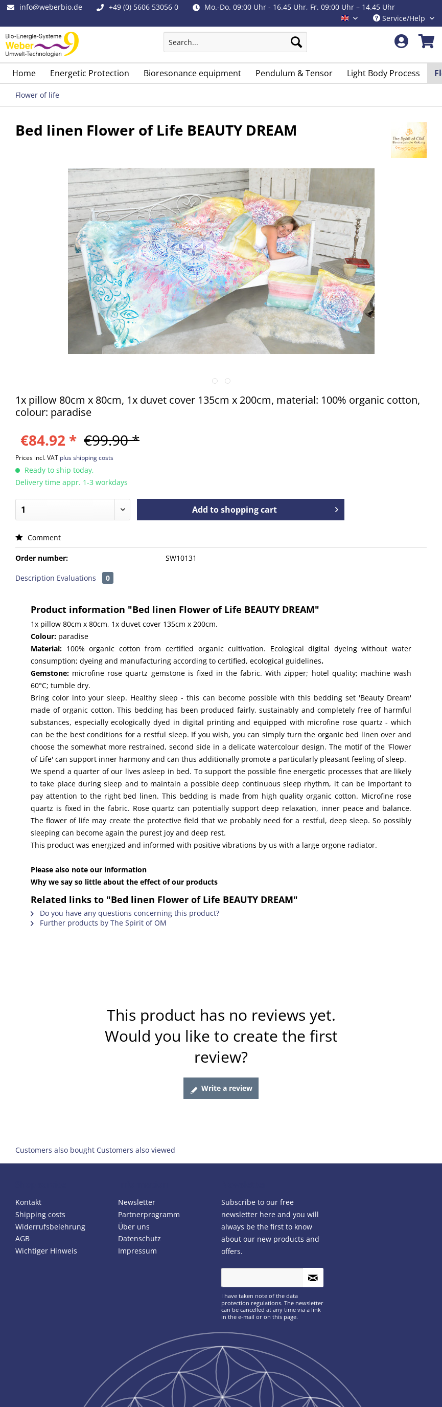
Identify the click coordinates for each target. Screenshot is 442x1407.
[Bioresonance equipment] (192, 73)
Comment (38, 537)
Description (35, 578)
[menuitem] (235, 47)
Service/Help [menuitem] (400, 18)
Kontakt (28, 1202)
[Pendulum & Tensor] (294, 73)
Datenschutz (139, 1238)
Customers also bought (55, 1150)
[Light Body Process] (383, 73)
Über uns (134, 1227)
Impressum (137, 1251)
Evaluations (85, 578)
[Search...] (235, 42)
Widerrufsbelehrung (50, 1227)
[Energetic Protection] (89, 73)
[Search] (296, 42)
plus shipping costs (86, 457)
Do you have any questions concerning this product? (125, 913)
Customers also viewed (136, 1150)
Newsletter (136, 1202)
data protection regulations (259, 1299)
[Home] (24, 73)
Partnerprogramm (149, 1214)
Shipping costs (40, 1214)
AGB (22, 1238)
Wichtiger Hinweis (46, 1251)
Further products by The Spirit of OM (99, 923)
